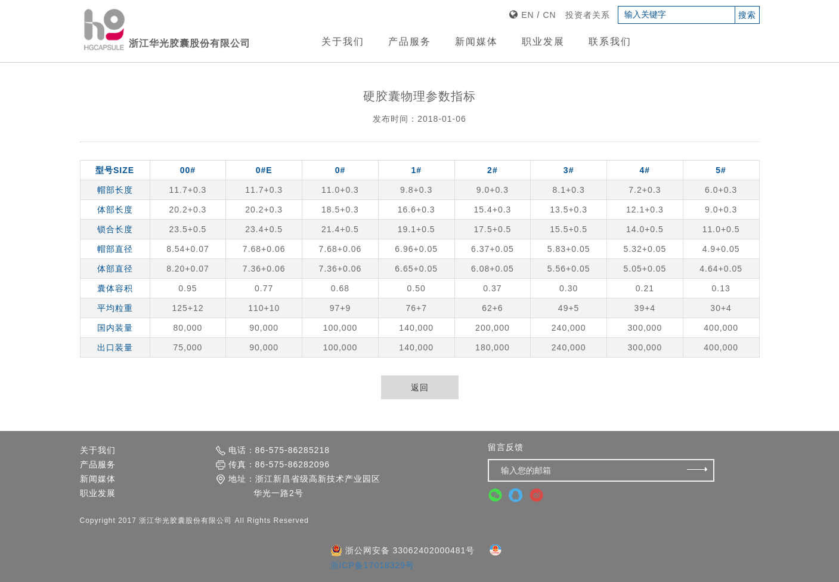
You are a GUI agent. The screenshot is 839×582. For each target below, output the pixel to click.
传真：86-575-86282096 (273, 467)
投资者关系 (587, 15)
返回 (420, 387)
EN (527, 15)
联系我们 (610, 41)
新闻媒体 (476, 41)
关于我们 (342, 41)
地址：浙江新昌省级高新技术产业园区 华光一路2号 (298, 488)
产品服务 (409, 41)
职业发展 (543, 41)
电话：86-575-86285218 (273, 453)
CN (549, 15)
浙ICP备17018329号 (372, 568)
